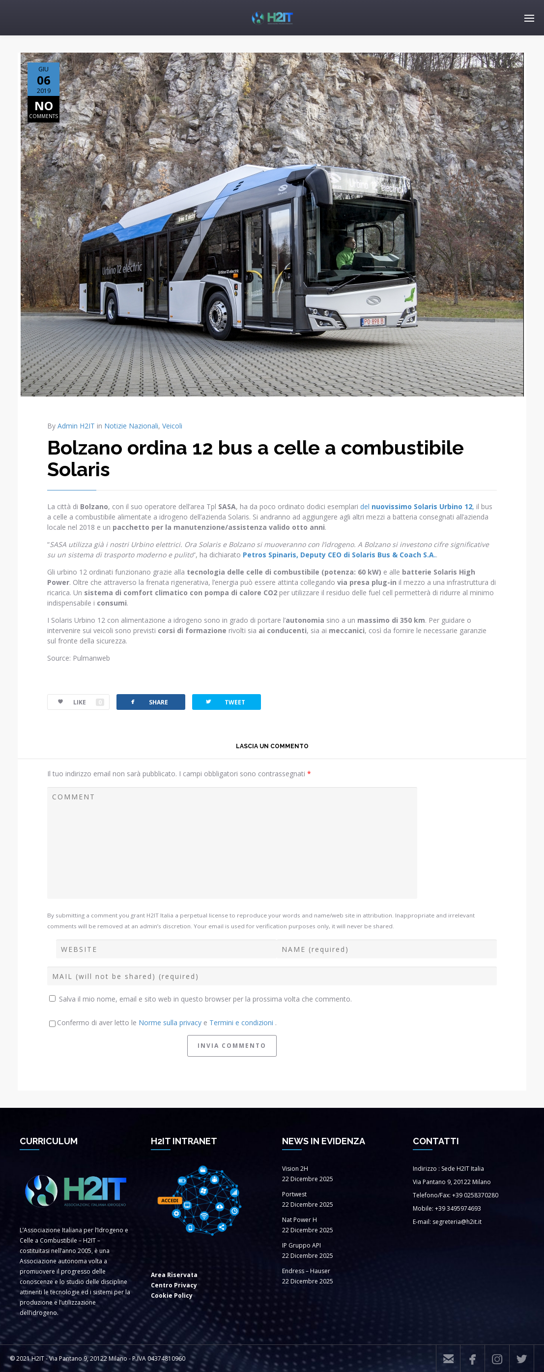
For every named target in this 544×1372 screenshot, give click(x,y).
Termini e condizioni (242, 1022)
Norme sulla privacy (171, 1022)
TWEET (224, 702)
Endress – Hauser (306, 1271)
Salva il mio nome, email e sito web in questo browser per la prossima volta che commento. (205, 999)
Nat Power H (299, 1220)
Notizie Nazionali (131, 425)
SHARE (148, 702)
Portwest (294, 1194)
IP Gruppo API (301, 1245)
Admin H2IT (76, 425)
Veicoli (172, 425)
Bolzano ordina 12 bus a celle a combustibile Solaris (255, 458)
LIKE (76, 702)
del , (416, 506)
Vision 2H (295, 1168)
